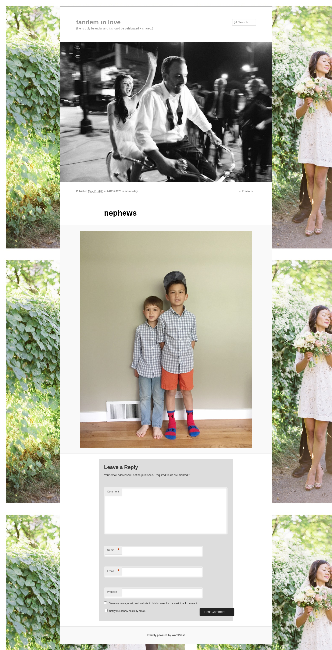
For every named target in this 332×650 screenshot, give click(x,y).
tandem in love (98, 22)
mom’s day (131, 191)
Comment (113, 491)
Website (112, 591)
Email (113, 571)
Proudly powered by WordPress (166, 635)
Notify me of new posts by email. (127, 611)
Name (113, 550)
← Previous (246, 191)
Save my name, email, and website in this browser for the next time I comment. (153, 603)
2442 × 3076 (114, 191)
